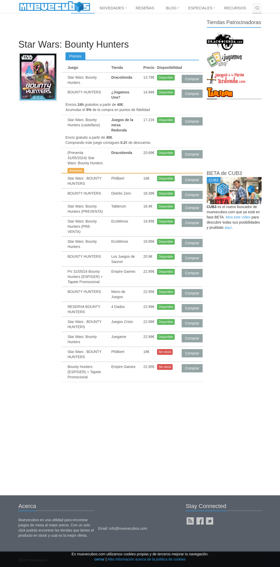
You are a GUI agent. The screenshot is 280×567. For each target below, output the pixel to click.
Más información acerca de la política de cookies (147, 559)
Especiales (200, 8)
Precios (75, 56)
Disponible (166, 77)
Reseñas (145, 8)
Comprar (192, 79)
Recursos (235, 8)
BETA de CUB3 (224, 173)
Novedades (112, 8)
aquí (228, 227)
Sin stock (165, 352)
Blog (171, 8)
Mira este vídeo (238, 217)
